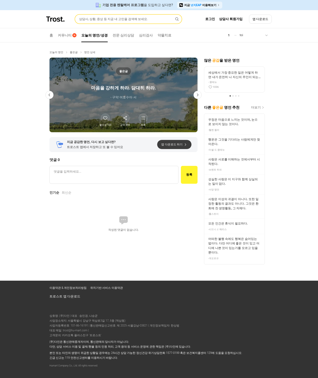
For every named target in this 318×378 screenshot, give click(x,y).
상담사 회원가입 (231, 19)
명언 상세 (89, 52)
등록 (189, 174)
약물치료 (164, 35)
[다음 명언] (197, 95)
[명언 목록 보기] (143, 118)
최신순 (66, 192)
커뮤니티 (67, 35)
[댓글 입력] (113, 175)
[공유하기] (125, 118)
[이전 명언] (49, 95)
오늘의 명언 (56, 52)
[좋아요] (105, 118)
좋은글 (74, 52)
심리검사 (146, 35)
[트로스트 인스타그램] (243, 289)
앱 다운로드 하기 (174, 145)
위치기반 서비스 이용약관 (106, 287)
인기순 (54, 192)
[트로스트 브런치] (254, 289)
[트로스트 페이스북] (233, 289)
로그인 (210, 19)
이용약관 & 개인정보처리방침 (68, 287)
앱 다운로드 (260, 19)
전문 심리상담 (123, 35)
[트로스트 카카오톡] (264, 289)
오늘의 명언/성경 (94, 35)
